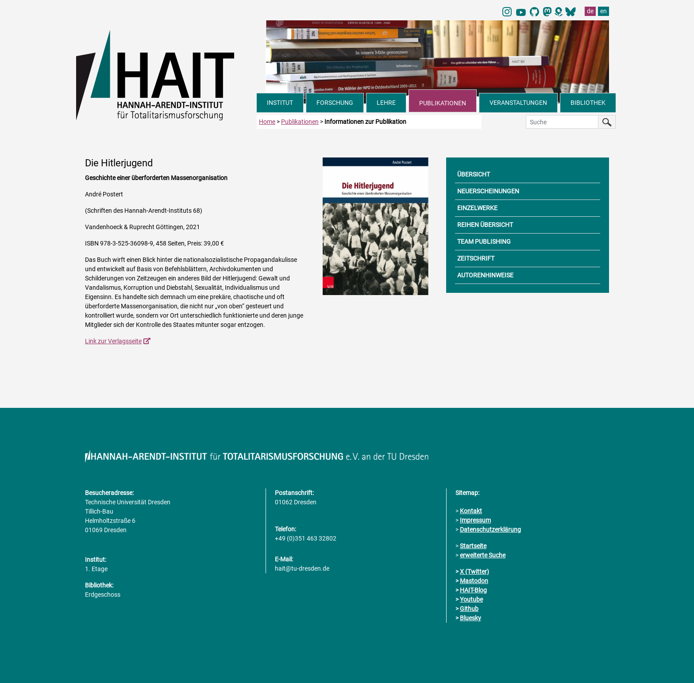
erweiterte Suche (482, 555)
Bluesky (470, 618)
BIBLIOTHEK (588, 102)
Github (469, 608)
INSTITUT (280, 102)
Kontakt (471, 510)
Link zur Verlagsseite (113, 341)
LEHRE (386, 102)
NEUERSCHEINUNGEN (488, 191)
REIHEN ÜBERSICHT (485, 224)
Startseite (473, 545)
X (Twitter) (474, 571)
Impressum (475, 520)
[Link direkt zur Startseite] (166, 74)
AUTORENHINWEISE (485, 275)
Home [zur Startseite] (267, 121)
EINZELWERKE (477, 207)
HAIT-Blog (473, 590)
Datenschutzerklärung (490, 529)
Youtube (471, 599)
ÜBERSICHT (473, 174)
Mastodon (474, 580)
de (590, 11)
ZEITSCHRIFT (475, 258)
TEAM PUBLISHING (484, 241)
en (603, 11)
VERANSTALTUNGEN (518, 102)
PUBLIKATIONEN (442, 103)
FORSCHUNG (334, 102)
